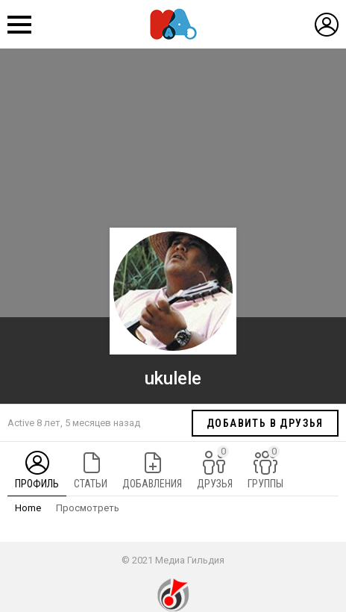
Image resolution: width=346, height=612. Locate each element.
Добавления (152, 484)
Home (28, 507)
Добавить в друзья (265, 423)
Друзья (215, 468)
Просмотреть (87, 507)
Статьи (90, 484)
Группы (265, 468)
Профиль (37, 484)
